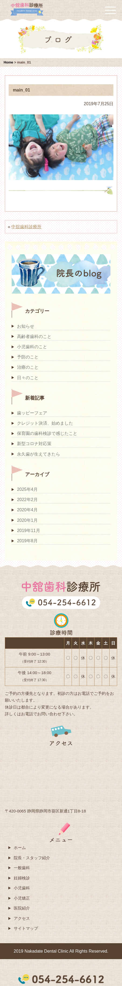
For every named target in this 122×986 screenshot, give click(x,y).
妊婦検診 (22, 878)
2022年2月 (27, 499)
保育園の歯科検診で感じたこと (47, 433)
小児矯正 (22, 898)
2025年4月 (27, 489)
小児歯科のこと (32, 346)
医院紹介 (22, 908)
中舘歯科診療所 (26, 226)
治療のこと (28, 367)
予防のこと (28, 357)
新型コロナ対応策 (34, 443)
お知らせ (25, 326)
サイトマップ (26, 928)
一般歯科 (22, 867)
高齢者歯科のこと (34, 336)
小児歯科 (22, 888)
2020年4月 (27, 510)
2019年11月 (28, 530)
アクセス (22, 918)
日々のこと (28, 377)
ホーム (20, 847)
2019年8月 (27, 540)
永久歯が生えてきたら (38, 454)
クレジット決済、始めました (45, 423)
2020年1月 (27, 520)
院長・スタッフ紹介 (32, 857)
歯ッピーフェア (32, 413)
